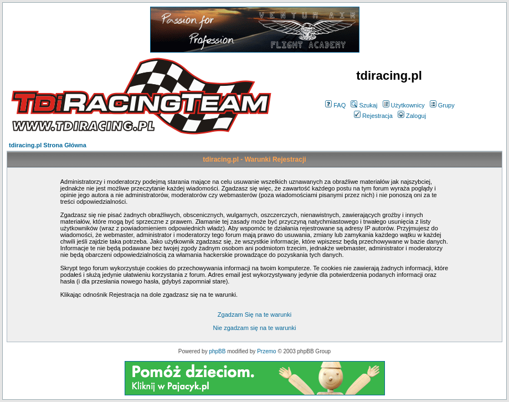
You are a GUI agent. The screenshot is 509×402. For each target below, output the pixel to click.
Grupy (442, 105)
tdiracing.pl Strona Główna (47, 145)
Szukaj (364, 105)
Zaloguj (412, 115)
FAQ (335, 105)
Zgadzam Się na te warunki (254, 314)
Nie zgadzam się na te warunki (254, 327)
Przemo (266, 351)
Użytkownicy (404, 105)
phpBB (217, 351)
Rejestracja (373, 115)
